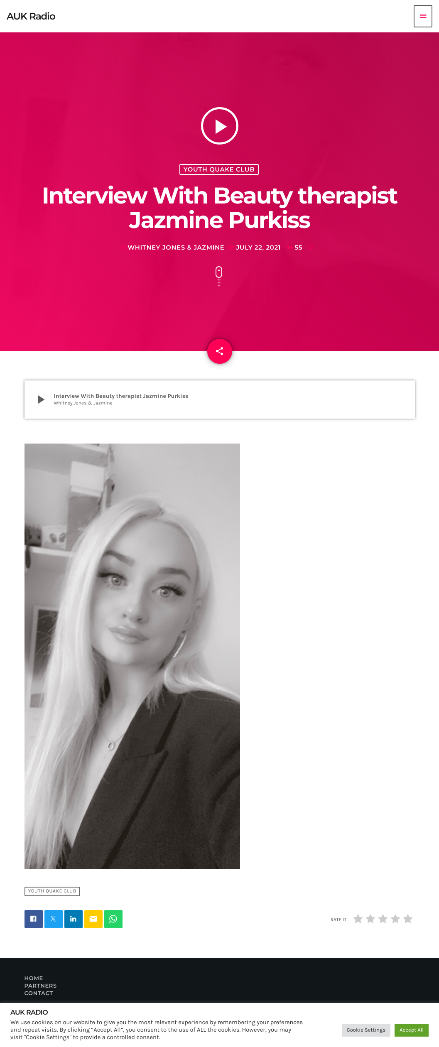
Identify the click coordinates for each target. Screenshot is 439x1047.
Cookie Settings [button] (366, 1030)
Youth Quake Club (219, 169)
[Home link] (31, 16)
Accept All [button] (412, 1030)
